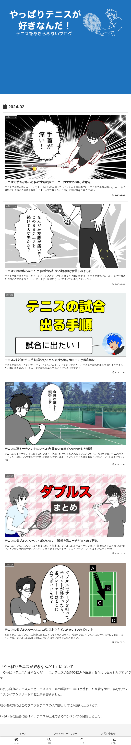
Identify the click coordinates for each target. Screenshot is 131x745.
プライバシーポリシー (65, 734)
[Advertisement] (65, 70)
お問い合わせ (108, 734)
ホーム (22, 734)
